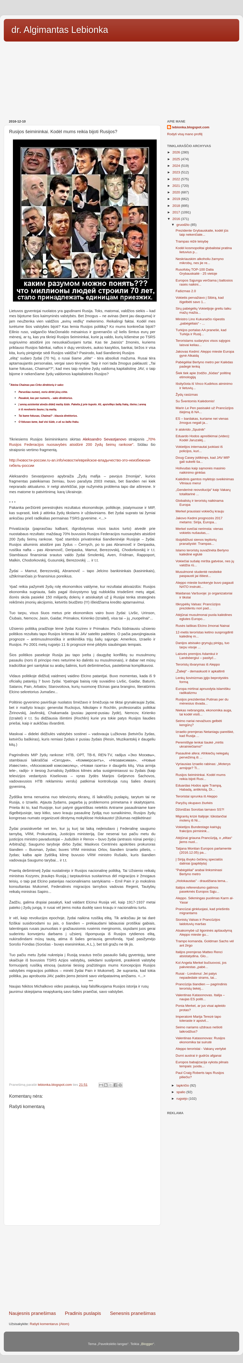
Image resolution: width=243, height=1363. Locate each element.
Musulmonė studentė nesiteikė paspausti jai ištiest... (199, 574)
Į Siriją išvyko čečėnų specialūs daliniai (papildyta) (199, 861)
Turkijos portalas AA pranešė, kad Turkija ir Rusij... (201, 332)
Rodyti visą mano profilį (184, 134)
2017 (176, 212)
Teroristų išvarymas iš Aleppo (198, 664)
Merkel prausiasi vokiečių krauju (200, 511)
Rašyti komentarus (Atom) (49, 1324)
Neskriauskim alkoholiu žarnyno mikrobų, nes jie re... (200, 261)
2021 (176, 186)
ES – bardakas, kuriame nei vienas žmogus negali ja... (202, 421)
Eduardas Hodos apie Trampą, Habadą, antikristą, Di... (199, 787)
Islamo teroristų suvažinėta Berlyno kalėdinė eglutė (202, 552)
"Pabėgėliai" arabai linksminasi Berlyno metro (199, 872)
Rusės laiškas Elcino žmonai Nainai (203, 626)
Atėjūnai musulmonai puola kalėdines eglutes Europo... (204, 617)
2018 (176, 206)
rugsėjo (182, 1098)
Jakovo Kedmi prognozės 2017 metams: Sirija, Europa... (199, 520)
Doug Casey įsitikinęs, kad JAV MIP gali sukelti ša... (203, 460)
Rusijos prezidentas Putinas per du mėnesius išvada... (202, 701)
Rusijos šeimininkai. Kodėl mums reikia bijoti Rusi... (201, 777)
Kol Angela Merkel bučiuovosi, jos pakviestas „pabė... (201, 965)
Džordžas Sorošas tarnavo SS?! (200, 809)
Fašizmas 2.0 (186, 291)
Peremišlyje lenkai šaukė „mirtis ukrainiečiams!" (200, 744)
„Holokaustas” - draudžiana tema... (202, 881)
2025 (176, 159)
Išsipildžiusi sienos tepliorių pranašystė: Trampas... (196, 542)
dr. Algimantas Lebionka (59, 30)
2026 (176, 152)
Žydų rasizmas (187, 394)
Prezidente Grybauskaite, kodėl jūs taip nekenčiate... (202, 232)
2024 (176, 166)
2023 (176, 172)
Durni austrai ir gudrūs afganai (198, 1055)
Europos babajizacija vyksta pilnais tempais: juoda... (202, 1064)
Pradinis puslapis (83, 1313)
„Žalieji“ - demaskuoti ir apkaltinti (200, 671)
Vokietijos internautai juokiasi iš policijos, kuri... (199, 449)
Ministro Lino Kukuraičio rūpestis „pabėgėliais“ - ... (200, 321)
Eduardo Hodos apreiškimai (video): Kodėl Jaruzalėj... (203, 438)
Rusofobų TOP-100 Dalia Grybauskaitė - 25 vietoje (196, 271)
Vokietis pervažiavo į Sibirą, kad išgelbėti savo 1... (200, 300)
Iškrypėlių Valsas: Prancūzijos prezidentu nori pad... (198, 606)
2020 (176, 192)
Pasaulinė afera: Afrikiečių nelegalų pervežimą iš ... (202, 755)
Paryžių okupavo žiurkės (194, 803)
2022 (176, 179)
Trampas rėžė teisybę (192, 241)
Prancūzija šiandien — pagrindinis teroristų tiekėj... (201, 986)
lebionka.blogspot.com (190, 127)
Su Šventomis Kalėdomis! (195, 401)
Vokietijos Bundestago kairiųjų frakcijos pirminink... (198, 829)
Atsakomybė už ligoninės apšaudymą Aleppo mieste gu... (204, 932)
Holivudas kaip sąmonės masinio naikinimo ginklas (201, 470)
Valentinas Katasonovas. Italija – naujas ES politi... (200, 997)
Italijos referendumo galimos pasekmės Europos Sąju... (197, 889)
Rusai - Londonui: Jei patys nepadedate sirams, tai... (196, 975)
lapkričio (183, 1085)
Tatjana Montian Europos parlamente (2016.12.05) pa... (204, 850)
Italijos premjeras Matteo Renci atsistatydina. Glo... (199, 954)
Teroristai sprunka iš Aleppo (196, 796)
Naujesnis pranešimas (32, 1313)
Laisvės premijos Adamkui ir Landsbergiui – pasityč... (197, 656)
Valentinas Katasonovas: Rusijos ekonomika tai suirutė (200, 1040)
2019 (176, 199)
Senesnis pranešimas (133, 1313)
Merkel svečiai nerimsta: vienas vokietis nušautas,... (199, 531)
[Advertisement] (121, 78)
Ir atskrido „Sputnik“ (190, 429)
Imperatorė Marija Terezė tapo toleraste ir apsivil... (198, 1019)
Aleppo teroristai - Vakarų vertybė (201, 1049)
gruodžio (183, 225)
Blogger (147, 1344)
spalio (181, 1092)
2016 (176, 219)
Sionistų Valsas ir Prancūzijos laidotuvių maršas (198, 922)
